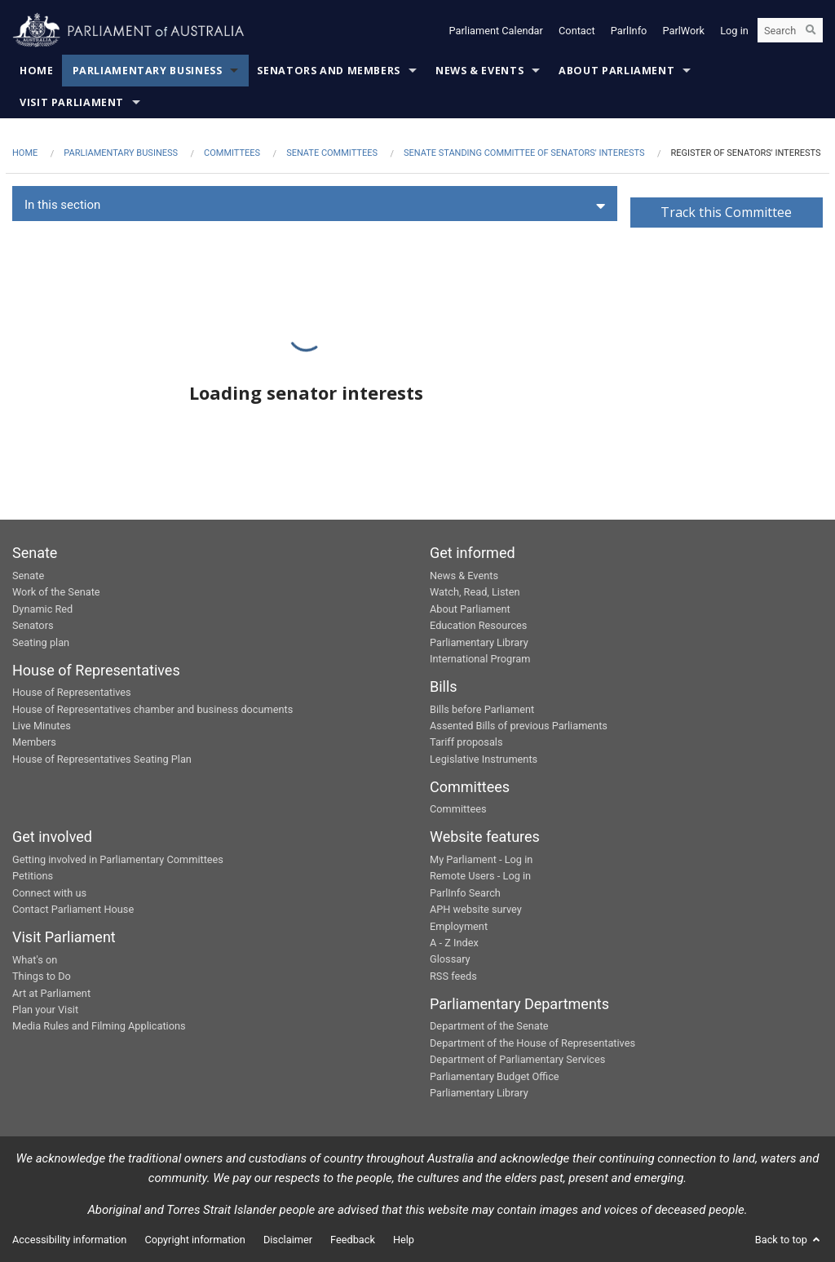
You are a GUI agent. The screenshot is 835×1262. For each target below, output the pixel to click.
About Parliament (616, 70)
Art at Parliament (51, 993)
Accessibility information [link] (69, 1239)
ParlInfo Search (465, 893)
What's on (34, 960)
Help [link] (403, 1239)
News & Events (479, 70)
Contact (577, 30)
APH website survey (476, 909)
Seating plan (40, 642)
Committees (232, 153)
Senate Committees (332, 153)
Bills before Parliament (482, 709)
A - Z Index (454, 943)
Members (34, 742)
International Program (480, 659)
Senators (33, 625)
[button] (314, 206)
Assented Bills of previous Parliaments (518, 726)
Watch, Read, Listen (475, 592)
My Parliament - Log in (481, 859)
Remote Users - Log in (480, 876)
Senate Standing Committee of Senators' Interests (524, 153)
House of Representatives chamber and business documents (152, 709)
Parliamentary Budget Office (494, 1076)
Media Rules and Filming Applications (99, 1026)
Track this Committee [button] (726, 212)
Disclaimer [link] (287, 1239)
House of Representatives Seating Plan (102, 759)
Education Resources (478, 625)
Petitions (32, 876)
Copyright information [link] (194, 1239)
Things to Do (41, 976)
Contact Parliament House (73, 909)
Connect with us (49, 893)
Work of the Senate (56, 592)
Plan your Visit (45, 1009)
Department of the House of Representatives (532, 1043)
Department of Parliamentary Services (517, 1059)
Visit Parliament (72, 102)
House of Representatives (71, 692)
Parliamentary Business (148, 70)
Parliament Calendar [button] (496, 30)
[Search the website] (790, 31)
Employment (459, 926)
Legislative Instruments (483, 759)
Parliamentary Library (479, 642)
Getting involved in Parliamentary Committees (117, 859)
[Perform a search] (810, 31)
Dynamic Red (42, 609)
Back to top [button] (789, 1239)
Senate (28, 575)
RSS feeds (453, 976)
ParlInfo (629, 30)
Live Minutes (41, 726)
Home (37, 70)
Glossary (450, 959)
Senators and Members (328, 70)
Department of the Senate (489, 1026)
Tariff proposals (466, 742)
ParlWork (684, 30)
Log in (734, 30)
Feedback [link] (352, 1239)
